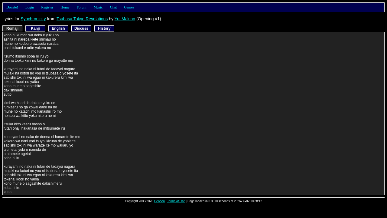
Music (98, 7)
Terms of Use (176, 201)
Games (129, 7)
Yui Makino (125, 18)
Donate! (12, 7)
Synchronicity (33, 18)
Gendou (159, 201)
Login (29, 7)
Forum (81, 7)
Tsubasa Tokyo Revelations (82, 18)
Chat (113, 7)
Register (47, 7)
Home (64, 7)
